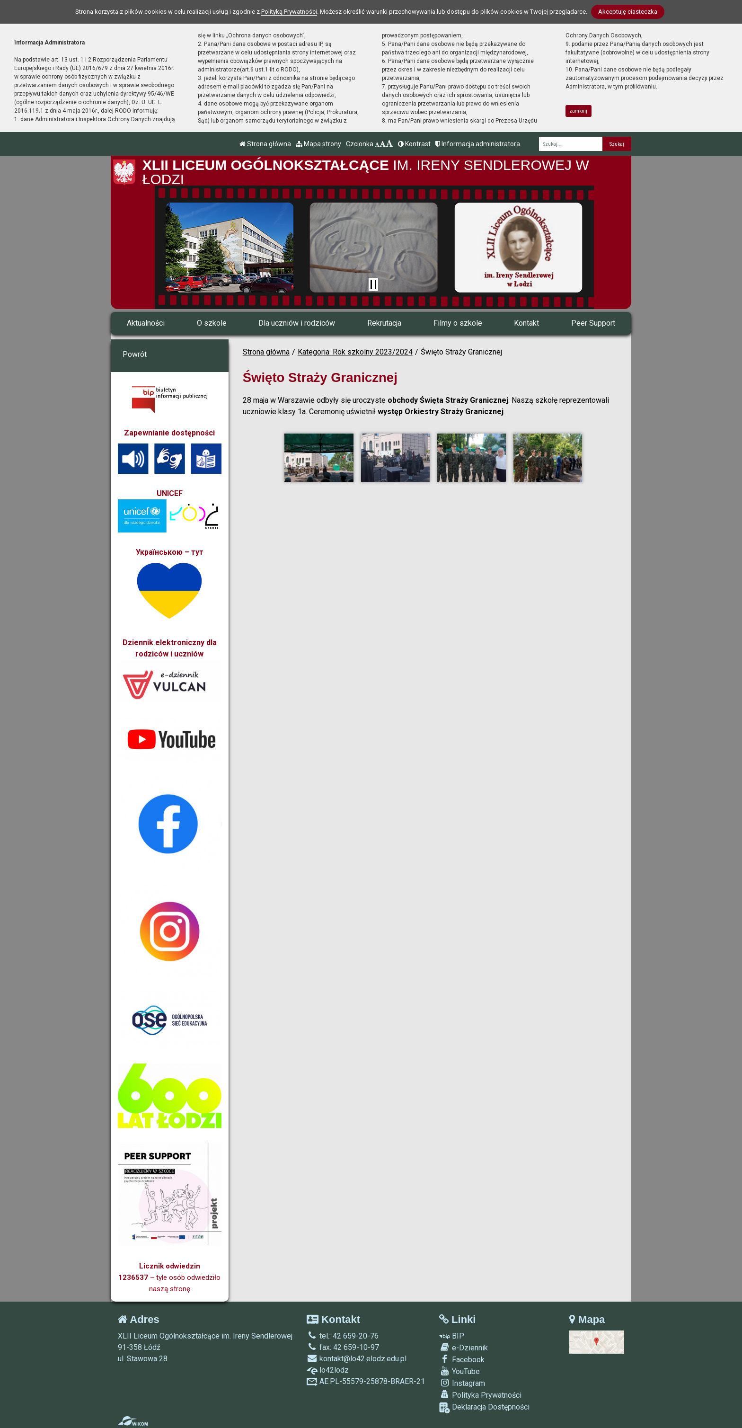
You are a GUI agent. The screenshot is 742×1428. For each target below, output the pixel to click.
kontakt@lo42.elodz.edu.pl (356, 1358)
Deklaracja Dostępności (484, 1407)
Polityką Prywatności (289, 11)
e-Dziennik (463, 1347)
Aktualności (146, 323)
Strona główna (265, 144)
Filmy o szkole (457, 323)
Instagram (462, 1383)
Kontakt (526, 323)
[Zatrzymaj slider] (373, 284)
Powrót (135, 354)
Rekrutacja (384, 323)
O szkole (212, 323)
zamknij (578, 111)
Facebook (462, 1359)
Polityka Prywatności (480, 1395)
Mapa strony (318, 144)
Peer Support (593, 323)
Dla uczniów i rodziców (296, 323)
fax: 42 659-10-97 (343, 1347)
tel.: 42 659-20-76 (343, 1335)
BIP (451, 1335)
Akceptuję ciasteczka (627, 11)
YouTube (459, 1371)
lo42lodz (328, 1370)
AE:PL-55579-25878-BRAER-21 (366, 1381)
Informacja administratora (477, 144)
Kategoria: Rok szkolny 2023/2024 (355, 351)
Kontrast (414, 144)
